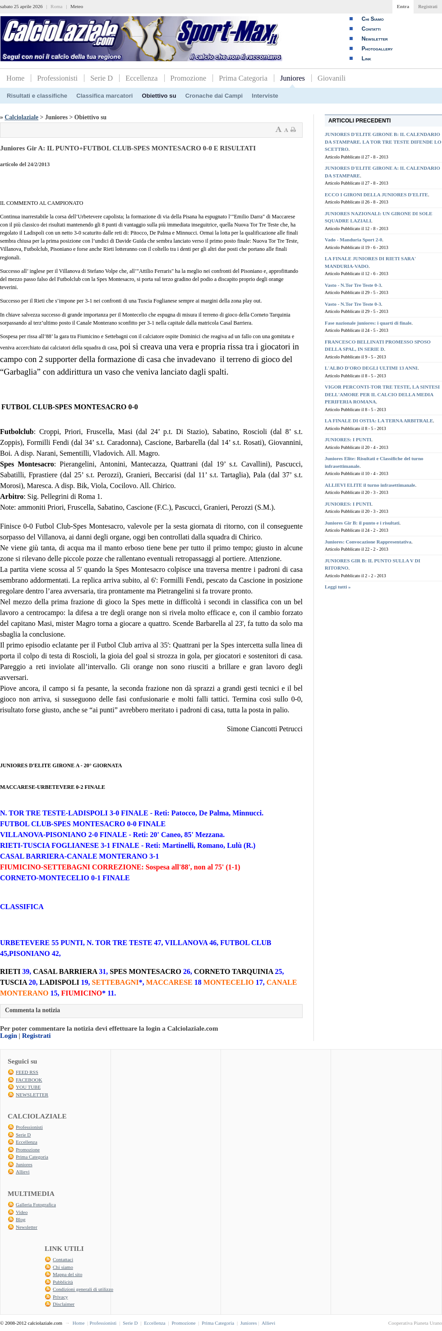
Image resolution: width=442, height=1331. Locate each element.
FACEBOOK (29, 1079)
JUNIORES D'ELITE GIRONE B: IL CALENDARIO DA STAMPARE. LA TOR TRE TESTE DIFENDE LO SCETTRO (383, 141)
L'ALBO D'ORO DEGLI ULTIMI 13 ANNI (371, 368)
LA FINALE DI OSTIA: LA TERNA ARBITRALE (379, 420)
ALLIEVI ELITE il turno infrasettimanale (370, 485)
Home (15, 78)
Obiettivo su (159, 95)
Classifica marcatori (104, 95)
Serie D (101, 78)
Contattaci (63, 1259)
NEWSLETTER (32, 1094)
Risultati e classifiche (37, 95)
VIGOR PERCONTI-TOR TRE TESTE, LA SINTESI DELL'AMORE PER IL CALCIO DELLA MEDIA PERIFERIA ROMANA (382, 394)
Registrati (427, 6)
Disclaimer (63, 1304)
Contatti (371, 29)
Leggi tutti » (337, 586)
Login (8, 1035)
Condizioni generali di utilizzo (83, 1289)
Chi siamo (63, 1267)
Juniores (292, 78)
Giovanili (331, 78)
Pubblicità (63, 1282)
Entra (403, 6)
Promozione (188, 78)
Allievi (23, 1171)
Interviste (265, 95)
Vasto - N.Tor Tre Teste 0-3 (353, 285)
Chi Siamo (373, 19)
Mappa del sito (67, 1274)
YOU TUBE (28, 1087)
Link (366, 58)
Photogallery (377, 48)
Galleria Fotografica (36, 1204)
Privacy (60, 1296)
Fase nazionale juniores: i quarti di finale (368, 323)
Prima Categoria (243, 78)
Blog (20, 1219)
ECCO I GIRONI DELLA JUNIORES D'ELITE (376, 194)
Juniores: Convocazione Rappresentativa (368, 541)
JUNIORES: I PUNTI (348, 439)
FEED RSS (27, 1072)
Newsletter (375, 39)
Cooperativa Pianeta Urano (415, 1323)
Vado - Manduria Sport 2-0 (353, 239)
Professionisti (57, 78)
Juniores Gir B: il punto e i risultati (362, 522)
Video (22, 1212)
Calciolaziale (21, 117)
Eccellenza (141, 78)
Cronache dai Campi (214, 95)
